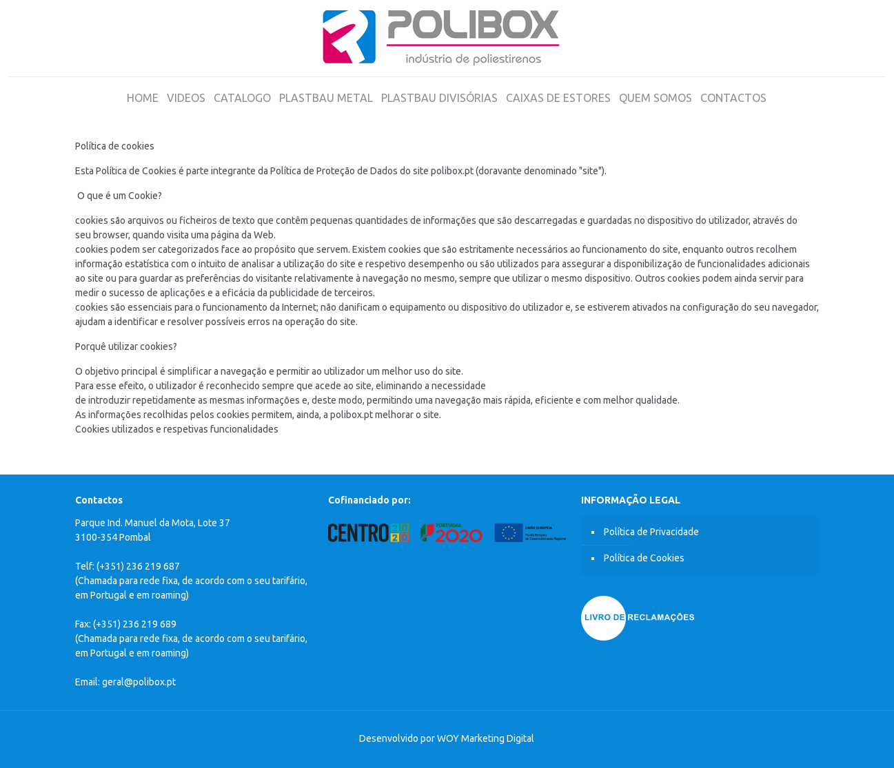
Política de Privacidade (651, 531)
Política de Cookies (644, 557)
